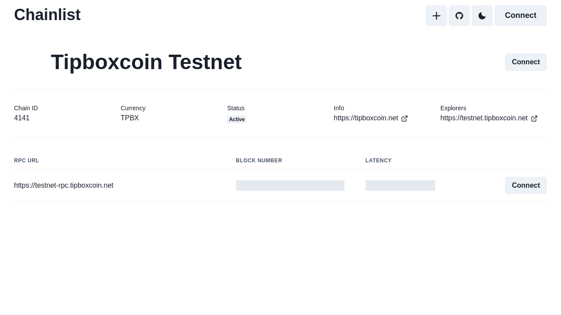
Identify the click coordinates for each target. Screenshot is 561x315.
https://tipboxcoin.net (371, 118)
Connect (520, 15)
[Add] (436, 15)
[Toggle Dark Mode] (482, 15)
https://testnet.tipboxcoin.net (489, 118)
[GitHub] (459, 15)
